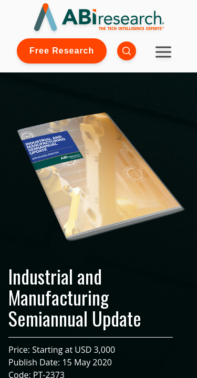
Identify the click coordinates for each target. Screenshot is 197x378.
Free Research (61, 50)
